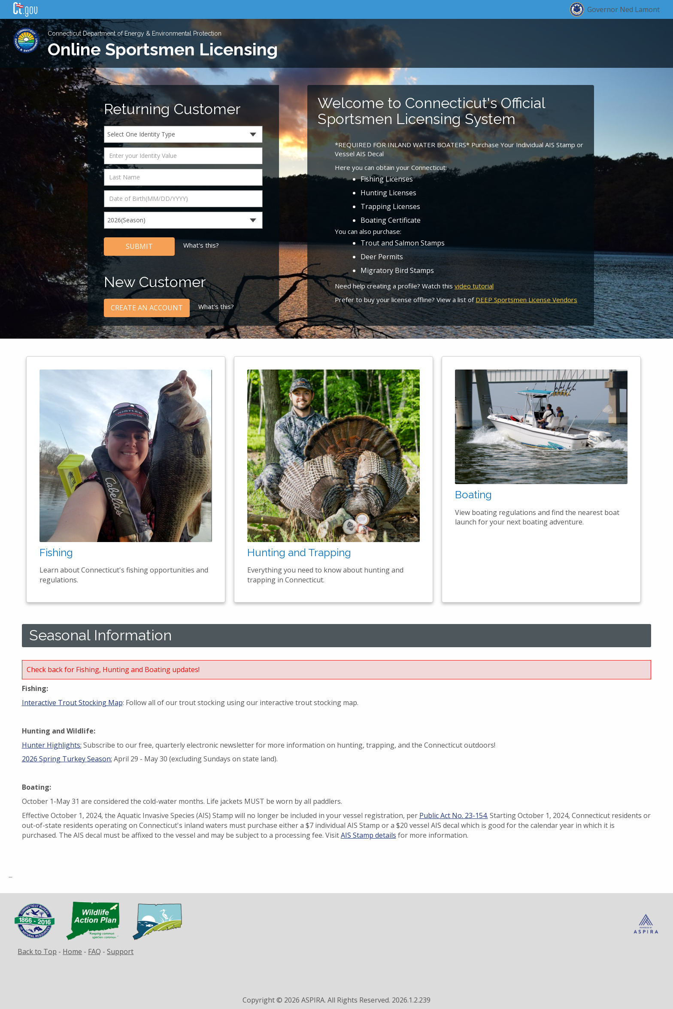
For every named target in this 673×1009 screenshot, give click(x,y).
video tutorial (474, 286)
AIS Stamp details (368, 835)
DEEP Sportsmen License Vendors (526, 299)
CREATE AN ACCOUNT (147, 307)
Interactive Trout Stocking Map (72, 702)
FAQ (94, 951)
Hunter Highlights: (52, 745)
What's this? (201, 245)
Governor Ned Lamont (623, 9)
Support (120, 951)
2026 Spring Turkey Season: (67, 759)
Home (72, 951)
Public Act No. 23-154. (453, 815)
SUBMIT (139, 246)
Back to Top (37, 951)
